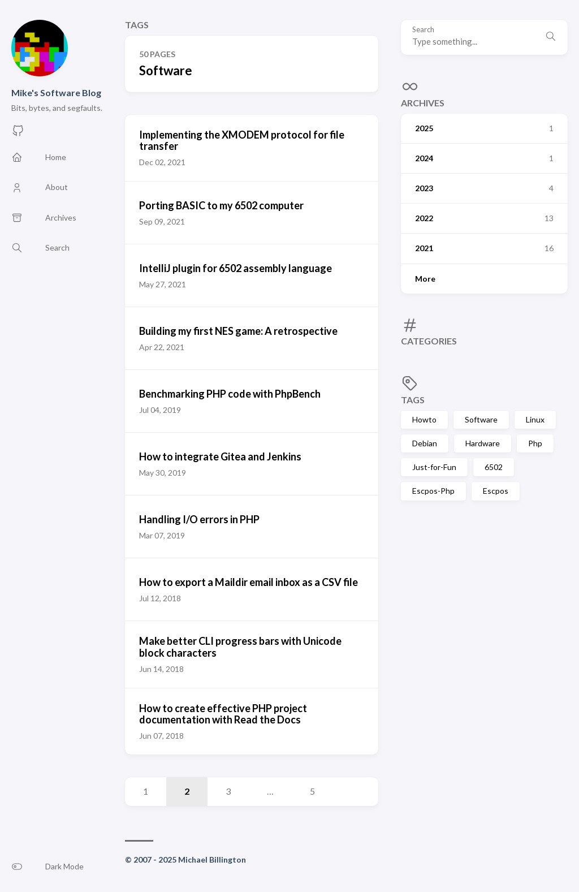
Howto (424, 419)
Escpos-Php (433, 490)
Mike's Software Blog (56, 92)
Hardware (482, 443)
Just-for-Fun (434, 467)
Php (535, 443)
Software (481, 419)
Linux (535, 419)
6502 (494, 467)
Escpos (495, 490)
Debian (424, 443)
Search (423, 29)
